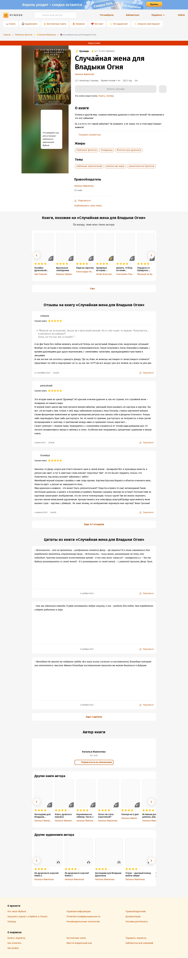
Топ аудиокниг (120, 24)
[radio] (35, 263)
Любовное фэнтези (86, 150)
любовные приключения (89, 166)
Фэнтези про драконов (129, 150)
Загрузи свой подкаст (149, 24)
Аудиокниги (31, 24)
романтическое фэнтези (141, 166)
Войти (181, 15)
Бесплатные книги (56, 24)
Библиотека (132, 15)
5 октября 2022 (87, 593)
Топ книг (98, 24)
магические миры (115, 166)
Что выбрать (107, 15)
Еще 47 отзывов (94, 524)
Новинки (80, 24)
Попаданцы (107, 150)
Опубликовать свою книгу (88, 205)
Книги (12, 24)
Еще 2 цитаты (94, 716)
